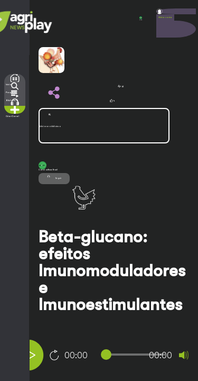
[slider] (135, 354)
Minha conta (165, 17)
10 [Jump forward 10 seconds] (54, 355)
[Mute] (183, 355)
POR (140, 18)
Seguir (54, 177)
